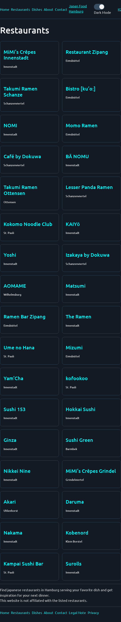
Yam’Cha (13, 378)
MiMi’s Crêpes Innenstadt (20, 55)
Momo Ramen (82, 125)
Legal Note (77, 612)
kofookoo (77, 378)
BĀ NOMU (77, 156)
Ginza (10, 440)
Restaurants (20, 9)
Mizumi (74, 347)
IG (119, 9)
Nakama (13, 532)
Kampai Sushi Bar (23, 563)
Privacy (93, 612)
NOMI (10, 125)
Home (4, 9)
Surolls (73, 563)
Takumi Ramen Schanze (20, 91)
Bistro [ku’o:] (81, 88)
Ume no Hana (19, 347)
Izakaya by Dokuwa (87, 254)
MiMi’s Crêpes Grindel (91, 471)
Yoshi (10, 254)
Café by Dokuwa (22, 156)
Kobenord (77, 532)
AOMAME (15, 285)
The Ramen (78, 316)
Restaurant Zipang (87, 52)
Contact (61, 9)
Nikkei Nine (17, 471)
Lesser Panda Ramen (89, 187)
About (48, 9)
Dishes (37, 9)
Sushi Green (79, 440)
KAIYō (73, 224)
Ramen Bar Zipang (25, 316)
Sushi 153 (14, 409)
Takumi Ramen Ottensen (20, 190)
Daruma (75, 501)
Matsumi (76, 285)
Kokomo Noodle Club (28, 224)
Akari (10, 501)
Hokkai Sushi (80, 409)
